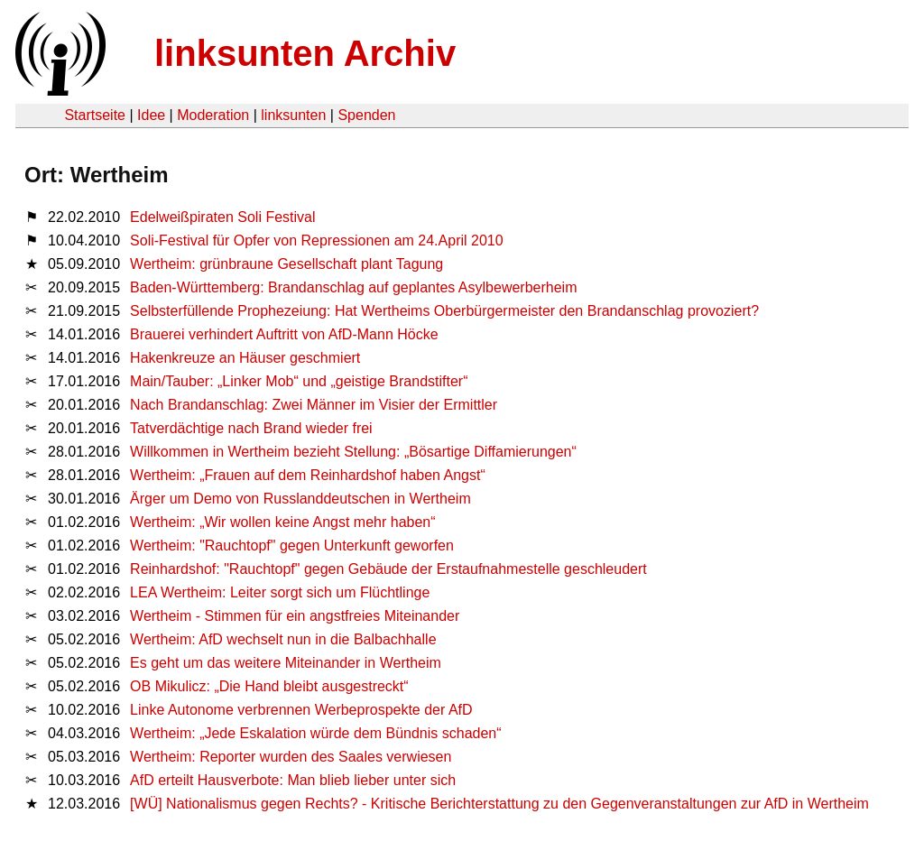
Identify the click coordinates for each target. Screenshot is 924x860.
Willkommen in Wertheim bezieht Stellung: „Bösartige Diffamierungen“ (353, 451)
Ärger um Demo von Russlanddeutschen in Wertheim (300, 498)
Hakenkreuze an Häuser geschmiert (245, 357)
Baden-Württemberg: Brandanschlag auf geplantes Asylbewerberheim (353, 287)
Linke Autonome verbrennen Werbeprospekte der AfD (301, 709)
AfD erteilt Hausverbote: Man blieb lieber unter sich (293, 780)
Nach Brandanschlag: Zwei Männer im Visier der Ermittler (313, 404)
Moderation (213, 115)
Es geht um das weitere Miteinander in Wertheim (285, 662)
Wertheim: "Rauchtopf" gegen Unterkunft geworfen (292, 545)
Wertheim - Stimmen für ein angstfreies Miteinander (294, 616)
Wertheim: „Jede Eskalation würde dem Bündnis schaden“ (315, 733)
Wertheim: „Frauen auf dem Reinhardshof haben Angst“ (307, 475)
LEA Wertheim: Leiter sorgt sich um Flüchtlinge (280, 592)
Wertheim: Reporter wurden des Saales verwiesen (290, 756)
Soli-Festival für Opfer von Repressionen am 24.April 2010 (317, 240)
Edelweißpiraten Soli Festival (222, 217)
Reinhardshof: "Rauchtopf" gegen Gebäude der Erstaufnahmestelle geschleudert (388, 569)
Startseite (94, 115)
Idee (151, 115)
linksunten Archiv (305, 53)
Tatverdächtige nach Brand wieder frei (251, 428)
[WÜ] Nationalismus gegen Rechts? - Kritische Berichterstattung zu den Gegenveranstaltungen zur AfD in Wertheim (499, 803)
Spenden (366, 115)
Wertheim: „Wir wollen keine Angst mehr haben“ (283, 522)
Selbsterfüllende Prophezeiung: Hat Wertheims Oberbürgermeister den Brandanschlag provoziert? (444, 311)
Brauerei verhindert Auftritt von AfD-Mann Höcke (284, 334)
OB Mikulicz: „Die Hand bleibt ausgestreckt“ (269, 686)
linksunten (293, 115)
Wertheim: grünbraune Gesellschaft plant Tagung (286, 264)
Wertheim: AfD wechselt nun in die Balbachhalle (283, 639)
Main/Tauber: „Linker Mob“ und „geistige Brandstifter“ (298, 381)
